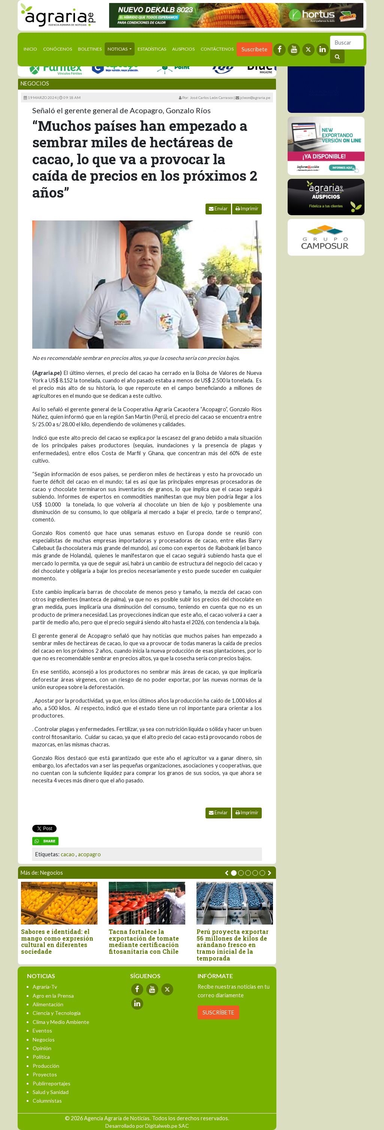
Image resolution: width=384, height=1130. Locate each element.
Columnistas (47, 1100)
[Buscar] (347, 42)
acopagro (89, 854)
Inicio (32, 48)
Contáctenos (217, 49)
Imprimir (247, 208)
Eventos (42, 1030)
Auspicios (183, 49)
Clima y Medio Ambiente (61, 1022)
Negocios (35, 83)
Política (41, 1057)
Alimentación (48, 1004)
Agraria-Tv (45, 986)
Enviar (218, 208)
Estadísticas (152, 49)
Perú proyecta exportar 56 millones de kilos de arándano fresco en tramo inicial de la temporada (232, 944)
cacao (68, 854)
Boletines (90, 49)
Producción (46, 1066)
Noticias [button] (118, 49)
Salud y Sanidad (51, 1092)
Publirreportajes (51, 1083)
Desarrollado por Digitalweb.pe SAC (147, 1126)
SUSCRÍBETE (218, 1012)
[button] (233, 873)
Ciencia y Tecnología (57, 1013)
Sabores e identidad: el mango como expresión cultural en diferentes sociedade (57, 941)
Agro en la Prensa (53, 995)
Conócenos (57, 49)
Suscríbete (254, 49)
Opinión (42, 1048)
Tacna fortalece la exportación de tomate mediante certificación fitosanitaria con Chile (144, 941)
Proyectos (45, 1074)
